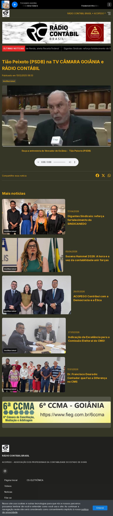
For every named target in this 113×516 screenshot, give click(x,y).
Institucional (9, 81)
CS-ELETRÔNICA (35, 480)
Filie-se (8, 498)
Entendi (100, 508)
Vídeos (7, 486)
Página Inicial (10, 480)
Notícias (8, 492)
